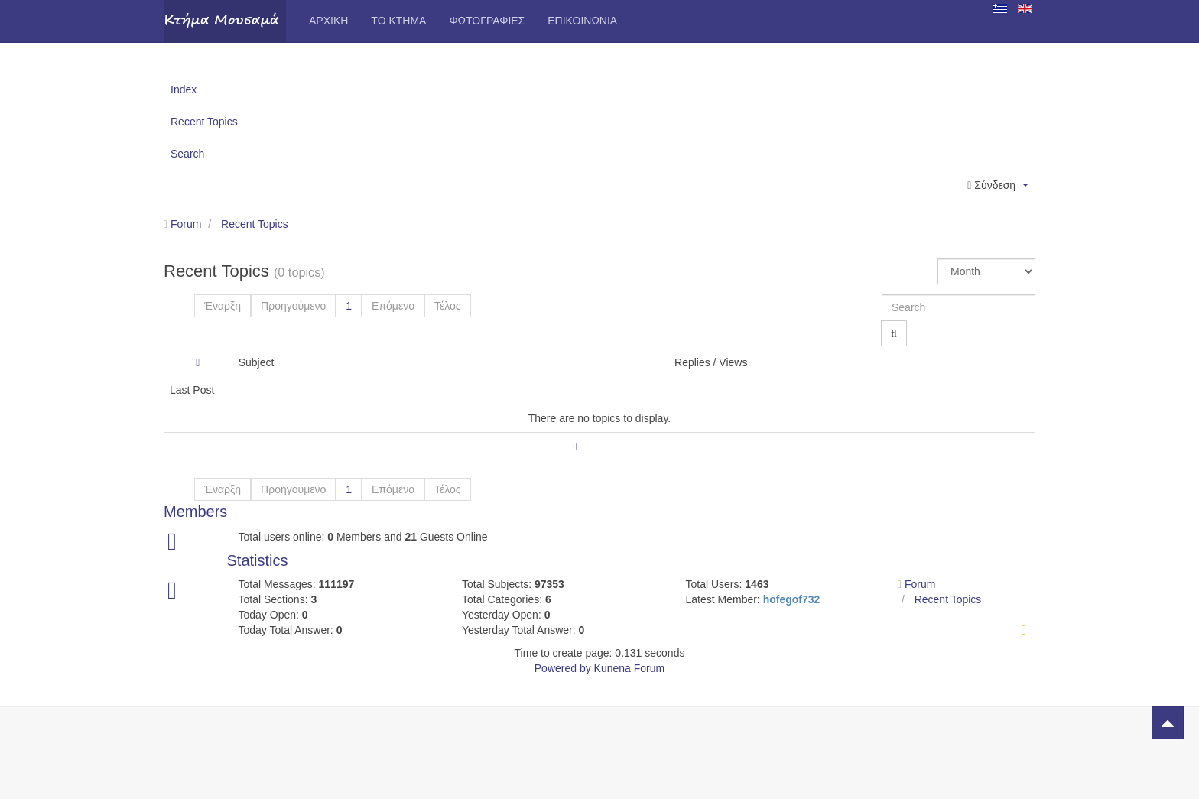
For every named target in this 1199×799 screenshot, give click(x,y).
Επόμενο (393, 306)
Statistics (257, 560)
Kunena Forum (629, 668)
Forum (186, 224)
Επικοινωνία (582, 21)
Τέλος (447, 306)
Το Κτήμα (398, 21)
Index (184, 89)
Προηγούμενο (293, 306)
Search (187, 154)
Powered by (563, 668)
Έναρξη (222, 306)
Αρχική (328, 21)
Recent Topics (204, 121)
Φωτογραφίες (487, 21)
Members (195, 511)
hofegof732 (791, 599)
